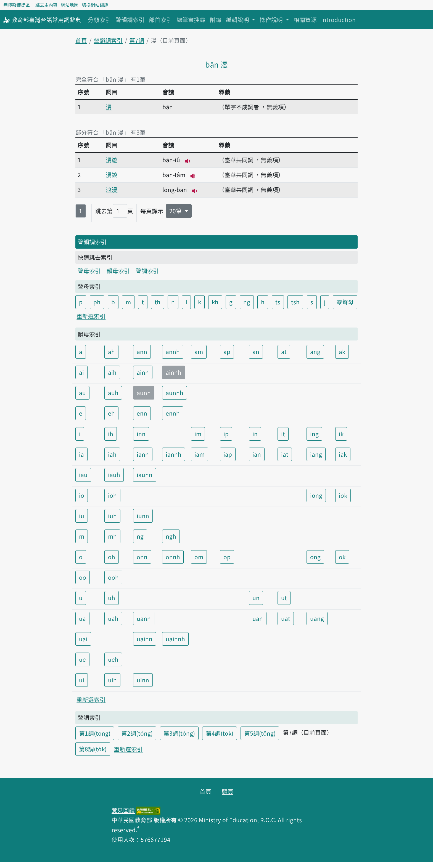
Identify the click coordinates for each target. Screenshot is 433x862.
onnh (173, 557)
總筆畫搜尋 (190, 19)
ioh (112, 495)
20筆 (176, 211)
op (227, 557)
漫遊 (111, 160)
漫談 (111, 175)
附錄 (215, 19)
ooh (113, 577)
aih (112, 372)
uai (83, 639)
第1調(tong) (94, 733)
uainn (144, 639)
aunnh (174, 393)
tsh (295, 302)
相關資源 (305, 19)
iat (284, 454)
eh (111, 413)
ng (246, 302)
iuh (112, 516)
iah (112, 454)
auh (113, 393)
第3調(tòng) (179, 733)
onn (142, 557)
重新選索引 (90, 316)
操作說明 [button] (272, 19)
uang (317, 618)
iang (316, 454)
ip (226, 434)
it (283, 434)
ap (226, 351)
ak (342, 351)
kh (215, 302)
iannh (173, 454)
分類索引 (99, 19)
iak (343, 454)
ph (97, 302)
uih (112, 680)
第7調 (136, 40)
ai (81, 372)
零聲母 (345, 302)
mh (112, 536)
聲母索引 (89, 271)
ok (342, 557)
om (198, 557)
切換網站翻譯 (95, 4)
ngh (171, 536)
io (81, 495)
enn (142, 413)
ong (315, 557)
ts (277, 302)
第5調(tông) (260, 733)
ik (341, 434)
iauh (114, 474)
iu (81, 516)
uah (113, 618)
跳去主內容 (46, 4)
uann (144, 618)
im (197, 434)
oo (82, 577)
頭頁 (227, 791)
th (157, 302)
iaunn (144, 474)
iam (199, 454)
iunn (143, 516)
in (255, 434)
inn (141, 434)
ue (82, 659)
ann (142, 351)
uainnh (175, 639)
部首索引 (160, 19)
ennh (173, 413)
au (82, 393)
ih (110, 434)
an (255, 351)
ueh (113, 659)
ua (82, 618)
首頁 (81, 40)
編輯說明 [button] (238, 19)
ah (111, 351)
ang (315, 351)
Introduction (338, 19)
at (284, 351)
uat (285, 618)
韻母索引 (118, 271)
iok (343, 495)
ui (81, 680)
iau (83, 474)
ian (256, 454)
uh (111, 598)
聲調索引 (147, 271)
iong (316, 495)
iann (143, 454)
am (198, 351)
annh (173, 351)
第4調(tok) (219, 733)
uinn (143, 680)
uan (257, 618)
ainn (143, 372)
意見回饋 (123, 810)
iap (227, 454)
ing (314, 434)
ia (81, 454)
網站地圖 (69, 4)
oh (111, 557)
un (256, 598)
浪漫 (111, 189)
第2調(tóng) (137, 733)
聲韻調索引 (129, 19)
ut (284, 598)
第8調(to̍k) (93, 749)
